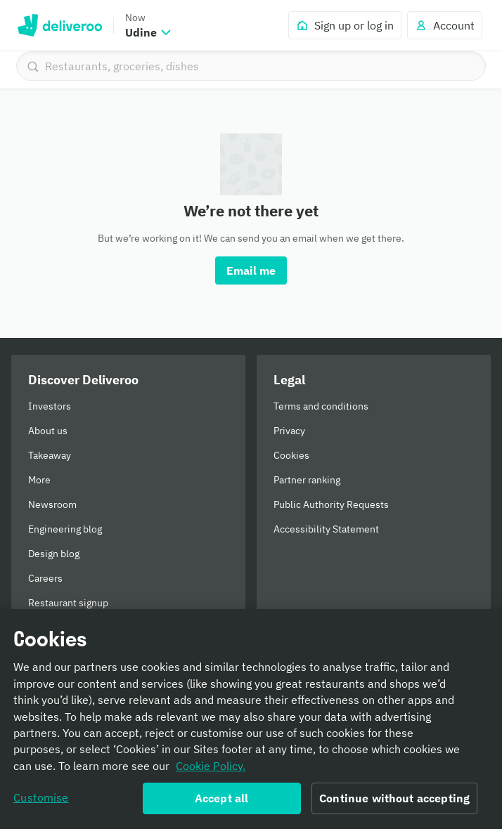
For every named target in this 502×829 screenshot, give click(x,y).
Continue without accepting (394, 798)
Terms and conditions (320, 406)
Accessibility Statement (326, 529)
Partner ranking (306, 480)
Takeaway (49, 455)
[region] (251, 719)
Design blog (53, 553)
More (39, 480)
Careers (45, 578)
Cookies (291, 455)
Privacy (289, 430)
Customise (40, 797)
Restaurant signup (68, 602)
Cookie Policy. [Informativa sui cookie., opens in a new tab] (210, 766)
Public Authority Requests (331, 504)
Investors (49, 406)
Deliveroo (59, 25)
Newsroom (52, 504)
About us (47, 430)
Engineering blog (65, 529)
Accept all (222, 798)
